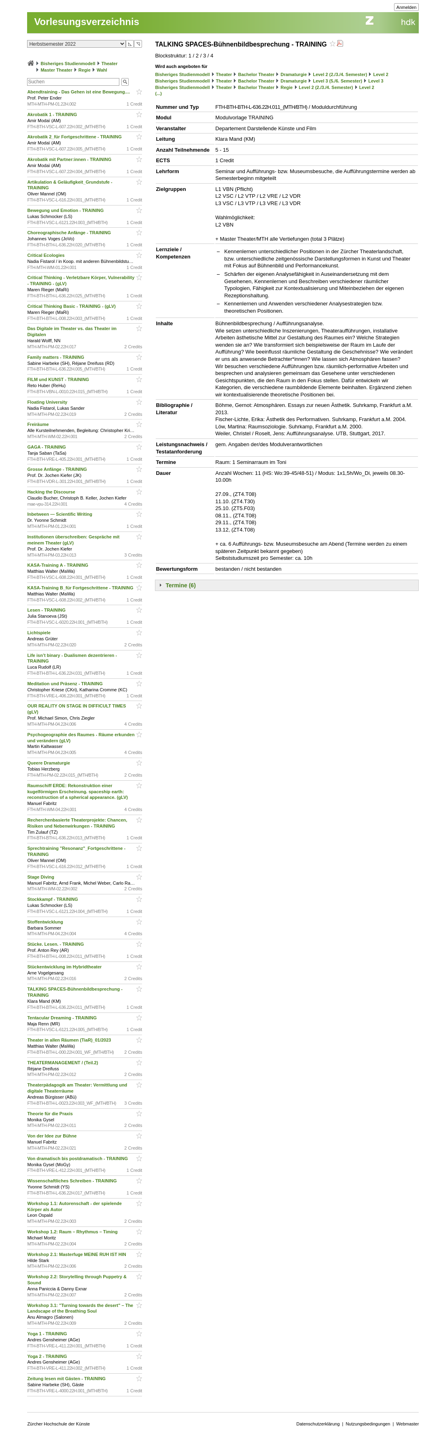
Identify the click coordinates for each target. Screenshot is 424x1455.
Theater (110, 63)
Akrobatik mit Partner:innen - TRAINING (69, 159)
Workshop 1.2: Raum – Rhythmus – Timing (73, 1231)
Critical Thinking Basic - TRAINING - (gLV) (72, 306)
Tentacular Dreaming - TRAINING (62, 1017)
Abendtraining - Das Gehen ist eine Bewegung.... (79, 91)
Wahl (102, 70)
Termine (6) (180, 585)
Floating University (47, 402)
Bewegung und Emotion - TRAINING (66, 210)
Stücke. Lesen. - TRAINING (56, 944)
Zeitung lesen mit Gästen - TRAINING (67, 1378)
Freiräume (38, 424)
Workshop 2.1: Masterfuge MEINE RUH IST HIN (77, 1254)
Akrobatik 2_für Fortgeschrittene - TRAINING (75, 136)
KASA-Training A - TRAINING (58, 565)
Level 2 (380, 74)
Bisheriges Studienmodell (68, 63)
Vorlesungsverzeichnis (86, 21)
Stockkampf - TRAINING (53, 899)
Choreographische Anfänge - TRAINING (69, 232)
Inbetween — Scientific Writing (60, 514)
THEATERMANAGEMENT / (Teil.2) (63, 1062)
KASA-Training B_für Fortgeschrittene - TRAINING (80, 587)
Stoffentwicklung (45, 921)
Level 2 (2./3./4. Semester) (340, 74)
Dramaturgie (293, 74)
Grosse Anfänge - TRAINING (57, 469)
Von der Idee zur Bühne (52, 1135)
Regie (84, 70)
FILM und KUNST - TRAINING (58, 379)
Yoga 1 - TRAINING (47, 1333)
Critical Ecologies (46, 255)
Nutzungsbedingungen (368, 1423)
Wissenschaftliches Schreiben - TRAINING (72, 1180)
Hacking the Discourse (51, 491)
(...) (158, 93)
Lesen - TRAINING (47, 610)
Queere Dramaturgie (49, 762)
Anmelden (406, 7)
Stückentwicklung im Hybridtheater (65, 966)
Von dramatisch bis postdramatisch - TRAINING (78, 1158)
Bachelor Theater (256, 74)
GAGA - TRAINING (47, 447)
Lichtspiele (39, 632)
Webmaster (407, 1423)
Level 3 (375, 80)
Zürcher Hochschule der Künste (58, 1423)
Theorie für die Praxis (50, 1113)
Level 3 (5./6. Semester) (337, 80)
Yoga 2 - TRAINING (47, 1356)
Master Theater (56, 70)
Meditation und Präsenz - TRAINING (65, 683)
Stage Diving (41, 877)
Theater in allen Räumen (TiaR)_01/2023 (69, 1040)
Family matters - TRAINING (56, 357)
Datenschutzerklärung (318, 1423)
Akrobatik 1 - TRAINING (52, 114)
